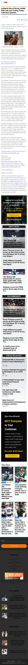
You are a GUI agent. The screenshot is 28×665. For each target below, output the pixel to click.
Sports (14, 570)
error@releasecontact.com (16, 181)
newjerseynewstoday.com (9, 663)
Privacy (13, 661)
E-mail (2, 540)
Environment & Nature (14, 562)
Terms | (9, 661)
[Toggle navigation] (24, 2)
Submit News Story (14, 215)
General (14, 564)
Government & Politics (14, 566)
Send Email (7, 159)
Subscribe (14, 546)
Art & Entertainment (14, 559)
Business (14, 561)
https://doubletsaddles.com (8, 63)
